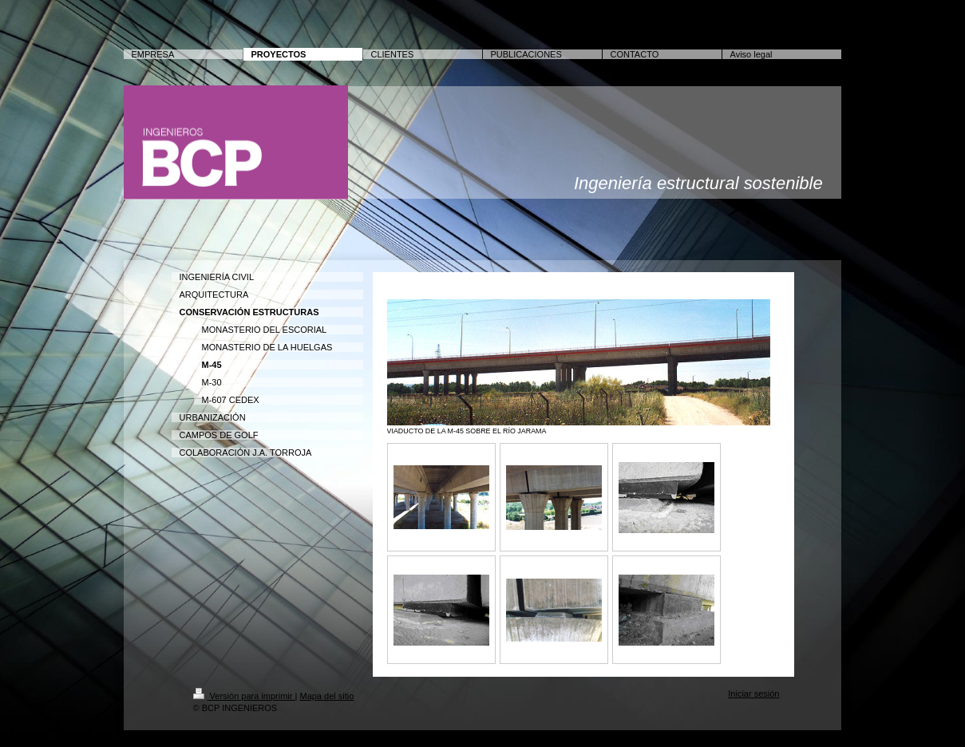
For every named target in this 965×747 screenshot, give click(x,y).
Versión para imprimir (244, 696)
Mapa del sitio (326, 696)
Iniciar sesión (753, 693)
